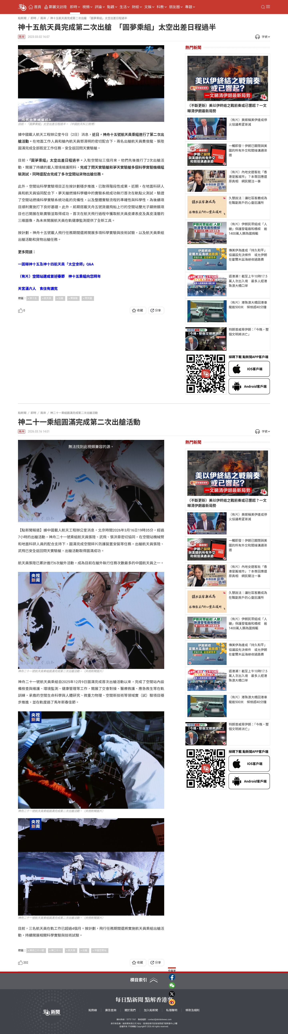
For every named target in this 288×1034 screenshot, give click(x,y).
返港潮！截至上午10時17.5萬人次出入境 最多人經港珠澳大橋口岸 (248, 280)
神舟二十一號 (37, 950)
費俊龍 (74, 298)
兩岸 (21, 36)
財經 (135, 7)
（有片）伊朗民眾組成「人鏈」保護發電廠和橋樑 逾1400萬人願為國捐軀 (248, 228)
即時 (73, 7)
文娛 (147, 7)
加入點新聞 (151, 1010)
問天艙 (88, 298)
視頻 (86, 7)
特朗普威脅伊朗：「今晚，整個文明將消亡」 (249, 332)
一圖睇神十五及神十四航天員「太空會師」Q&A (56, 264)
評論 (98, 7)
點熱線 (93, 1010)
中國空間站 (100, 950)
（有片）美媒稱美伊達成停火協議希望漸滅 (248, 122)
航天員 (47, 298)
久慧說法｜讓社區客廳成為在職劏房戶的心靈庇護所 (248, 200)
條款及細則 (193, 1010)
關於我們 (130, 1010)
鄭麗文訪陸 (58, 7)
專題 (188, 7)
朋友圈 (174, 7)
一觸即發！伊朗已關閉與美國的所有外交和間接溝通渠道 (248, 150)
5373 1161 (131, 1019)
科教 (160, 7)
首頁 (37, 7)
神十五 (33, 298)
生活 (123, 7)
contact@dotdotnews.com (160, 1019)
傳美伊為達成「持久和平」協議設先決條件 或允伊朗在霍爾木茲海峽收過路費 (248, 254)
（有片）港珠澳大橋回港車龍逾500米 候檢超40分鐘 (248, 305)
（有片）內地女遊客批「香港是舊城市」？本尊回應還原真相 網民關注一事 (248, 176)
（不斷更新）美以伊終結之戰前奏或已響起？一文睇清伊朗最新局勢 (227, 108)
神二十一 (56, 950)
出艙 (60, 298)
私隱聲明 (171, 1010)
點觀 (110, 7)
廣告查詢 (110, 1010)
